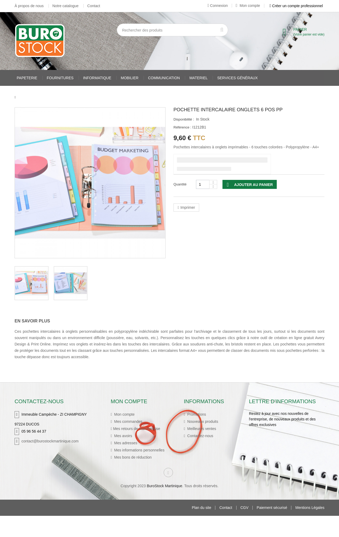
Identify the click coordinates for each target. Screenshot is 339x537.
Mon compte (248, 5)
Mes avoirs (122, 434)
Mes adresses (125, 442)
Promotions (196, 413)
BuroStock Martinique (164, 507)
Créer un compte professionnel (296, 5)
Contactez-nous (199, 434)
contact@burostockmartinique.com (50, 440)
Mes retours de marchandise (136, 427)
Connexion (217, 5)
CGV (244, 529)
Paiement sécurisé (272, 529)
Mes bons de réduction (132, 456)
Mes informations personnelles (138, 449)
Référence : (182, 127)
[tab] (36, 321)
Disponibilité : (183, 119)
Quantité (179, 184)
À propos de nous (29, 6)
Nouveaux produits (202, 420)
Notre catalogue (65, 6)
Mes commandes (127, 420)
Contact (93, 6)
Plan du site (201, 529)
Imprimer (187, 207)
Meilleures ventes (201, 427)
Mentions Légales (309, 529)
